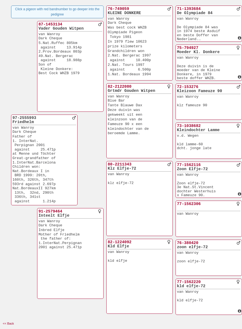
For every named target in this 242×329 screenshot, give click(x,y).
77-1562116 (189, 165)
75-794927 (187, 48)
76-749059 (118, 9)
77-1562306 (189, 204)
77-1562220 (189, 282)
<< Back (8, 323)
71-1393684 (189, 9)
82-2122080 (120, 86)
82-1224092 (120, 242)
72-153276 (187, 87)
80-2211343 (120, 164)
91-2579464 (50, 211)
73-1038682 (189, 126)
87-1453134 (50, 24)
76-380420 (187, 243)
